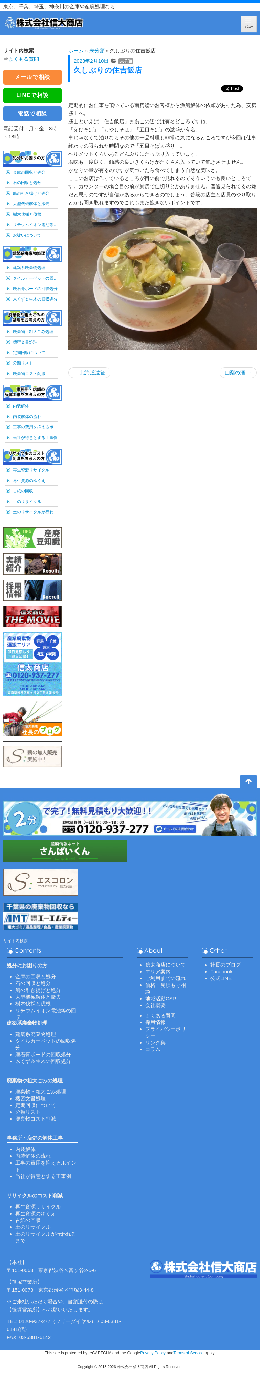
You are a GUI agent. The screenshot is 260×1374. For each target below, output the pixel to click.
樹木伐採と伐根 (27, 214)
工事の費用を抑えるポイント (35, 427)
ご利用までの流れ (165, 978)
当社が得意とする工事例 (35, 437)
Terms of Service (188, 1353)
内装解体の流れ (27, 416)
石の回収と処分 (27, 182)
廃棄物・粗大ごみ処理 (33, 331)
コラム (152, 1049)
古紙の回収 (23, 491)
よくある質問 (23, 59)
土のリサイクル (27, 501)
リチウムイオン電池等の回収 (35, 224)
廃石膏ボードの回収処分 (35, 288)
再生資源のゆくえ (29, 480)
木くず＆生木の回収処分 (35, 299)
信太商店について (165, 965)
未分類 (97, 50)
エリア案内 (158, 971)
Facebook (221, 971)
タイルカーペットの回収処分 (35, 278)
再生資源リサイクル (31, 470)
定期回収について (29, 352)
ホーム (76, 50)
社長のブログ (225, 965)
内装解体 (21, 406)
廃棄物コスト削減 (29, 373)
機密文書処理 (25, 342)
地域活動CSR (160, 998)
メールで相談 (32, 77)
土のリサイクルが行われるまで (35, 512)
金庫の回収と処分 (29, 172)
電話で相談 (32, 113)
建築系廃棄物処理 (29, 267)
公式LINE (221, 978)
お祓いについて (27, 235)
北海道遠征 (89, 372)
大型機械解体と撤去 (31, 203)
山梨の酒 (238, 372)
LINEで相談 (32, 95)
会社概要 (155, 1005)
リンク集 (155, 1042)
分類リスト (23, 363)
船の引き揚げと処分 (31, 193)
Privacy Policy (153, 1353)
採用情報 (155, 1022)
